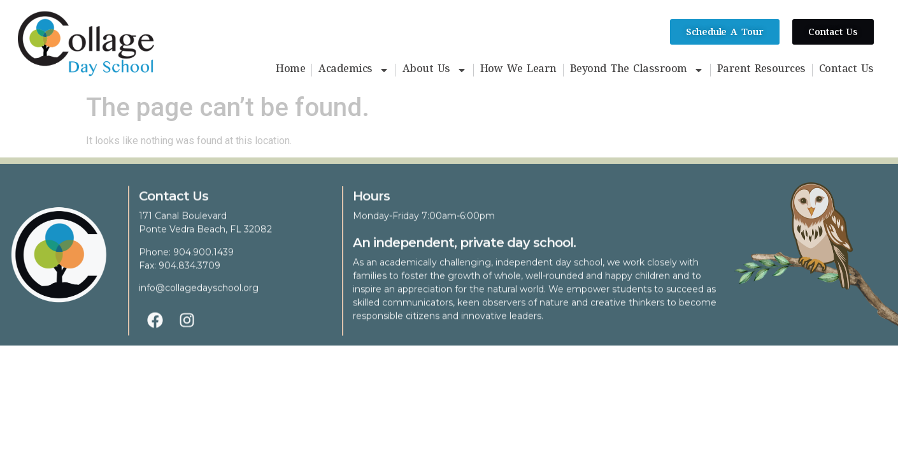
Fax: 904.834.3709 (179, 273)
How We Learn (518, 70)
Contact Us (846, 70)
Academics (353, 70)
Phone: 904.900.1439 (186, 259)
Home (290, 70)
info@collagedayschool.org (199, 295)
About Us (435, 70)
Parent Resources (761, 70)
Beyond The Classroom (637, 70)
